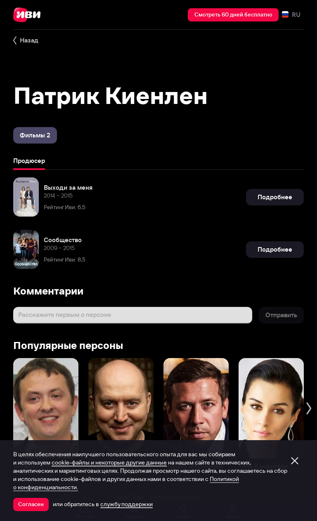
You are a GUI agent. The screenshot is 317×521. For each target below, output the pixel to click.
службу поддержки (126, 504)
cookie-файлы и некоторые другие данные (109, 462)
